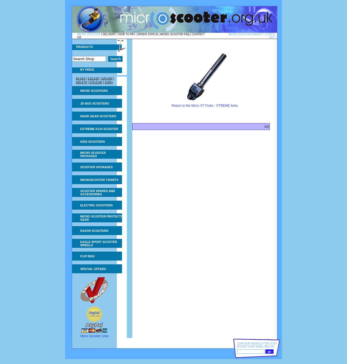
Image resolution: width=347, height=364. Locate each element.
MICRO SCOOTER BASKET (246, 34)
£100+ (109, 82)
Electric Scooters (96, 205)
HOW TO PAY (126, 34)
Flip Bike (87, 256)
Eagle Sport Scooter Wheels (98, 243)
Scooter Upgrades (96, 167)
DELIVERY (109, 34)
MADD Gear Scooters (98, 116)
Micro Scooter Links (94, 336)
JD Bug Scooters (94, 103)
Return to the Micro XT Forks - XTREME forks (205, 106)
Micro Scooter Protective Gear (103, 218)
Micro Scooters (94, 90)
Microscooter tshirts (99, 179)
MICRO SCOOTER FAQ (174, 34)
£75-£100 (95, 82)
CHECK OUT (270, 36)
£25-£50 (106, 78)
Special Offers (93, 269)
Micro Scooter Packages (93, 154)
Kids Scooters (92, 141)
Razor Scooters (94, 230)
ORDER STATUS (147, 34)
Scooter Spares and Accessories (97, 192)
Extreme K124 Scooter (99, 129)
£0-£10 (80, 78)
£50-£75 (81, 82)
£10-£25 (93, 78)
